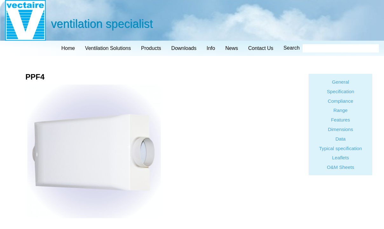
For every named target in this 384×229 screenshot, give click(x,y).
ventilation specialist (102, 23)
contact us (260, 48)
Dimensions (340, 129)
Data (340, 139)
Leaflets (340, 157)
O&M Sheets (340, 167)
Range (340, 110)
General (340, 82)
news (231, 48)
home (68, 48)
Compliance (340, 101)
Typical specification (340, 148)
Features (340, 119)
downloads (183, 48)
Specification (340, 91)
